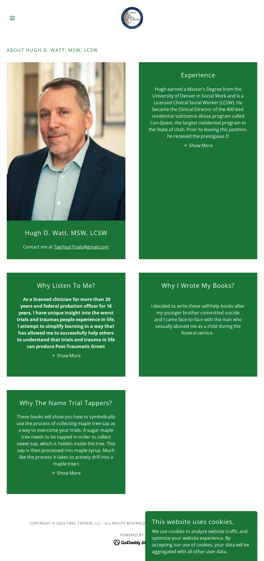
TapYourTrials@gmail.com (81, 247)
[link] (132, 18)
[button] (25, 18)
